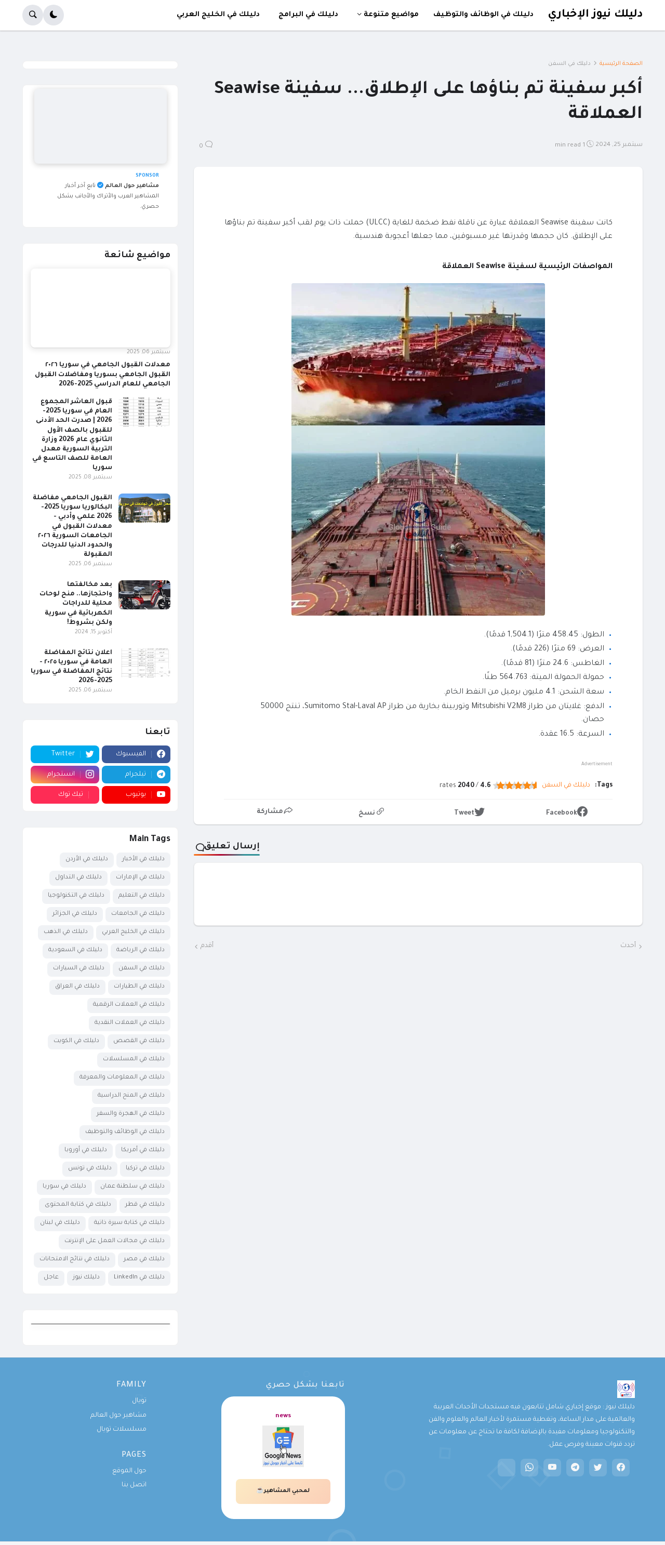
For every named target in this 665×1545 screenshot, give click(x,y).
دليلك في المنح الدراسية (131, 1096)
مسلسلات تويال (122, 1429)
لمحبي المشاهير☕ (283, 1491)
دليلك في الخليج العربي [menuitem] (218, 15)
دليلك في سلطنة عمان (132, 1186)
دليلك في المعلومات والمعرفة (122, 1077)
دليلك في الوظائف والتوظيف (125, 1132)
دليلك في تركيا (145, 1168)
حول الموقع (129, 1471)
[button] (53, 15)
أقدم (207, 946)
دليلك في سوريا (64, 1186)
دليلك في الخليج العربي (133, 932)
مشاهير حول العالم (118, 1415)
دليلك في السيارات (78, 968)
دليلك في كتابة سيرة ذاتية (129, 1223)
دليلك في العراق (77, 986)
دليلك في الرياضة (140, 950)
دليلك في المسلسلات (134, 1059)
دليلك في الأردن (86, 859)
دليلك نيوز (86, 1277)
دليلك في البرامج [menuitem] (308, 15)
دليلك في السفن (569, 64)
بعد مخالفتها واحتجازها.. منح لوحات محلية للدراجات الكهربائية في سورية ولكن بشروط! (75, 604)
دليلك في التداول (78, 877)
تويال (139, 1401)
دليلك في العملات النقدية (130, 1023)
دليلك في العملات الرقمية (129, 1005)
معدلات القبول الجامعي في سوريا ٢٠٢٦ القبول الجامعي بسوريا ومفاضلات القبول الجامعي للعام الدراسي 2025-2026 (102, 375)
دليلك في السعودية (75, 950)
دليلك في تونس (90, 1168)
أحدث (628, 946)
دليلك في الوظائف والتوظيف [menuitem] (483, 15)
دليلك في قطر (145, 1205)
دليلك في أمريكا (143, 1150)
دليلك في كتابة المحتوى (78, 1205)
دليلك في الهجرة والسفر (131, 1114)
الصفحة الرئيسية (621, 64)
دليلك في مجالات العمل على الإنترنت (114, 1241)
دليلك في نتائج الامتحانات (74, 1259)
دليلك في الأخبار (143, 859)
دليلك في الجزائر (74, 914)
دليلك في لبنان (60, 1223)
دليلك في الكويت (76, 1041)
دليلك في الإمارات (140, 877)
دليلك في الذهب (66, 932)
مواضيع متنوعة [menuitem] (391, 15)
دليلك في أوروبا (85, 1150)
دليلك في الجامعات (138, 914)
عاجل (51, 1277)
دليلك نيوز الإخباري (595, 15)
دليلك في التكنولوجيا (76, 896)
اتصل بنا (134, 1485)
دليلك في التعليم (141, 896)
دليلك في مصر (144, 1259)
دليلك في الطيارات (139, 986)
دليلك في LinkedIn (139, 1277)
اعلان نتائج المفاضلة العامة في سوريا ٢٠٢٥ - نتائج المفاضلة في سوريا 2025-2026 (71, 667)
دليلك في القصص (139, 1041)
